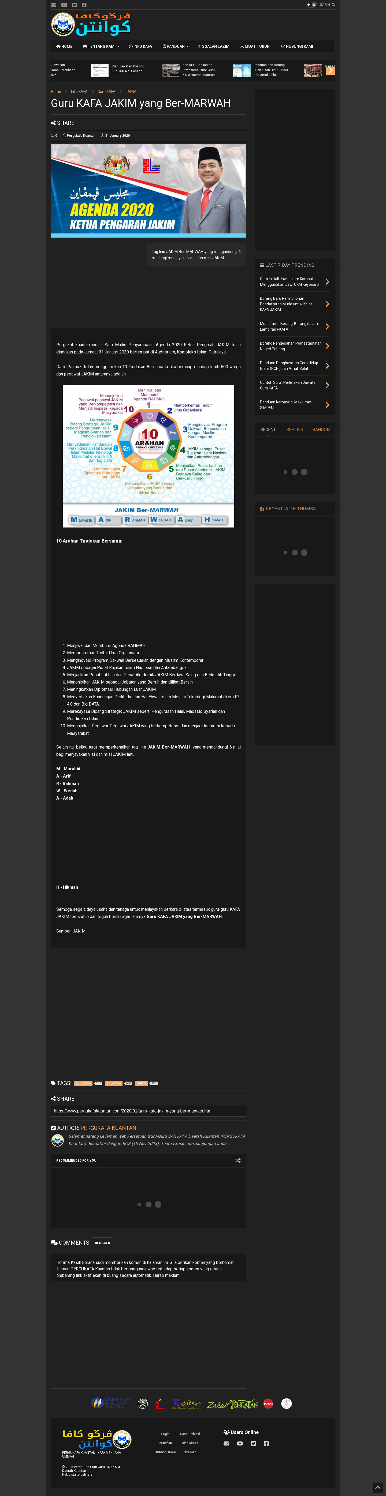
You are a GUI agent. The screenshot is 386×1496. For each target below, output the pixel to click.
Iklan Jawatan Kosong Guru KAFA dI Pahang (303, 68)
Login (165, 1434)
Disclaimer (190, 1443)
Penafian (165, 1443)
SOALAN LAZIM (213, 46)
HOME (64, 46)
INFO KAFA (140, 46)
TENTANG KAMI (101, 46)
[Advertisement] (237, 25)
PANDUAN (176, 46)
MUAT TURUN (255, 46)
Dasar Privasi (190, 1434)
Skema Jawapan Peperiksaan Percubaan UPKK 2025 (233, 70)
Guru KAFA (107, 91)
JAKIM (130, 91)
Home (56, 91)
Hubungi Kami (165, 1452)
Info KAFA (79, 91)
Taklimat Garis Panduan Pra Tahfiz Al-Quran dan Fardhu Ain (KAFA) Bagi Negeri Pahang (162, 67)
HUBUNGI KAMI (296, 46)
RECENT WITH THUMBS (288, 508)
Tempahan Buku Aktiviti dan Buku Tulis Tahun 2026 (90, 70)
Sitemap (190, 1452)
